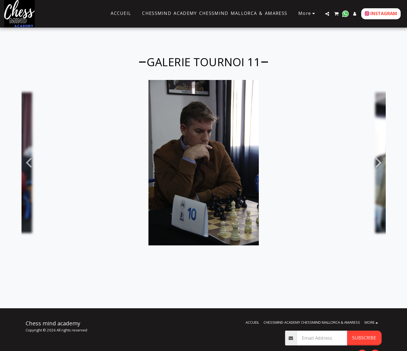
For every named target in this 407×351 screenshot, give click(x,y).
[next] (377, 162)
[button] (327, 14)
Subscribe (364, 337)
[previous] (30, 162)
